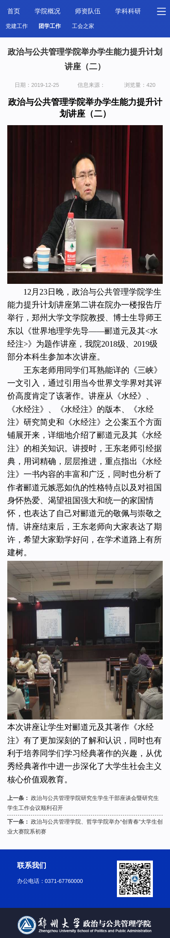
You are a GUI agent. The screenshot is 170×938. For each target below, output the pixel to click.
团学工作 (50, 26)
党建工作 (17, 26)
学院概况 (47, 11)
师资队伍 (88, 11)
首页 (13, 11)
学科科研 (128, 11)
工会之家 (83, 26)
